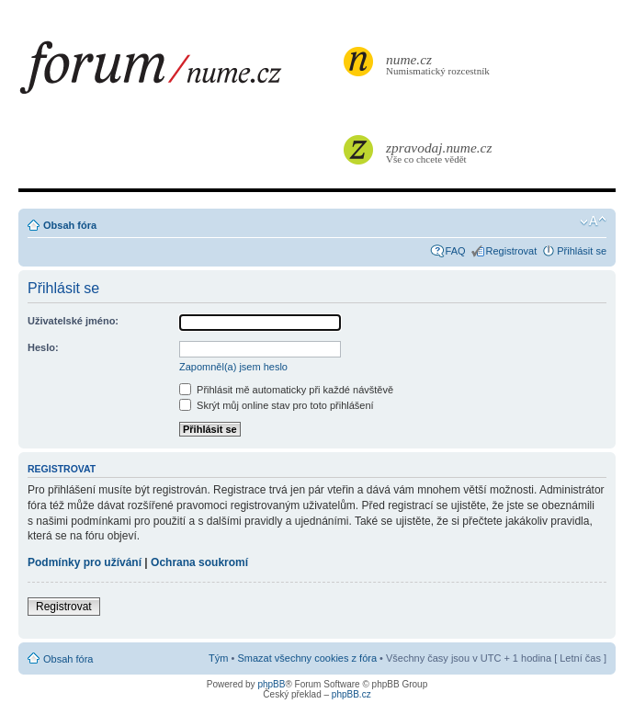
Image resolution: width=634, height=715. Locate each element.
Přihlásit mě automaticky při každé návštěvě (286, 389)
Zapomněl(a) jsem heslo (233, 366)
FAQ (456, 250)
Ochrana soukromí (199, 562)
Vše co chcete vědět (440, 152)
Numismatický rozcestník (440, 63)
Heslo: (43, 347)
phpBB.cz (351, 694)
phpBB (271, 684)
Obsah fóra (69, 225)
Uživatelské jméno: (73, 320)
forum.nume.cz (179, 72)
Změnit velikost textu (593, 221)
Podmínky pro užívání (85, 562)
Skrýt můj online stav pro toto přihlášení (276, 405)
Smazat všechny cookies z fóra (307, 658)
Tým (218, 658)
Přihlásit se (581, 250)
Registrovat (512, 250)
